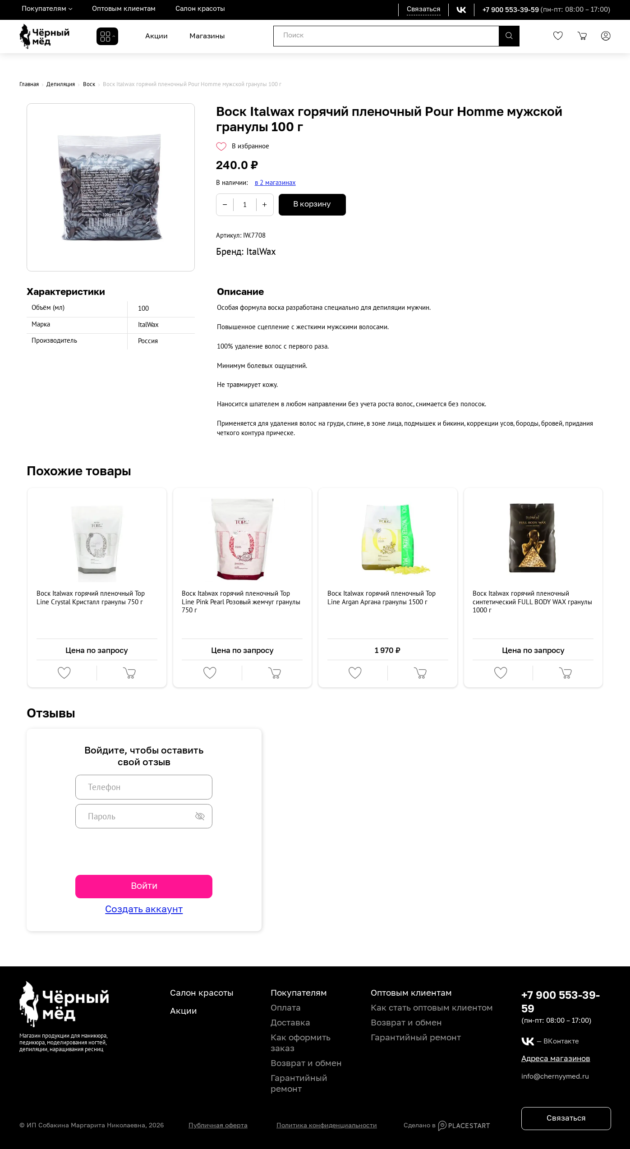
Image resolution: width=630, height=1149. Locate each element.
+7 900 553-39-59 (511, 9)
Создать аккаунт (144, 910)
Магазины (207, 36)
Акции (156, 36)
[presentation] (143, 851)
